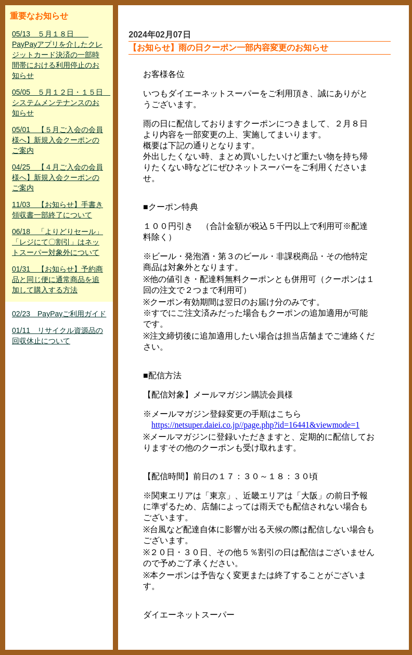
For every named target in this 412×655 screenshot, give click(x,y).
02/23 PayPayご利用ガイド (59, 314)
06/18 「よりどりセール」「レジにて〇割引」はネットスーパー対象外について (57, 241)
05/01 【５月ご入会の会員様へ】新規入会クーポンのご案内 (57, 140)
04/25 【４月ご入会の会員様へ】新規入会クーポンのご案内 (57, 177)
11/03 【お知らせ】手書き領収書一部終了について (57, 209)
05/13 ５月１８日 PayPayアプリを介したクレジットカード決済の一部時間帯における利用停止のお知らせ (57, 55)
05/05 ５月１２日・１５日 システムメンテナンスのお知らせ (60, 102)
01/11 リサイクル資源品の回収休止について (57, 335)
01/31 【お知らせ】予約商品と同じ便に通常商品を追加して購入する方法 (57, 279)
